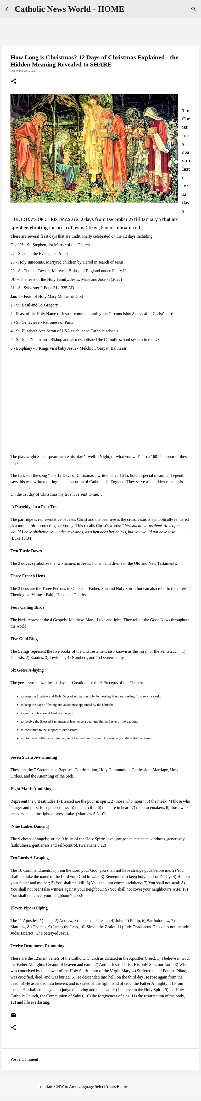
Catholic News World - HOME (69, 9)
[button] (13, 81)
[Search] (194, 9)
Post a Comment (24, 1059)
